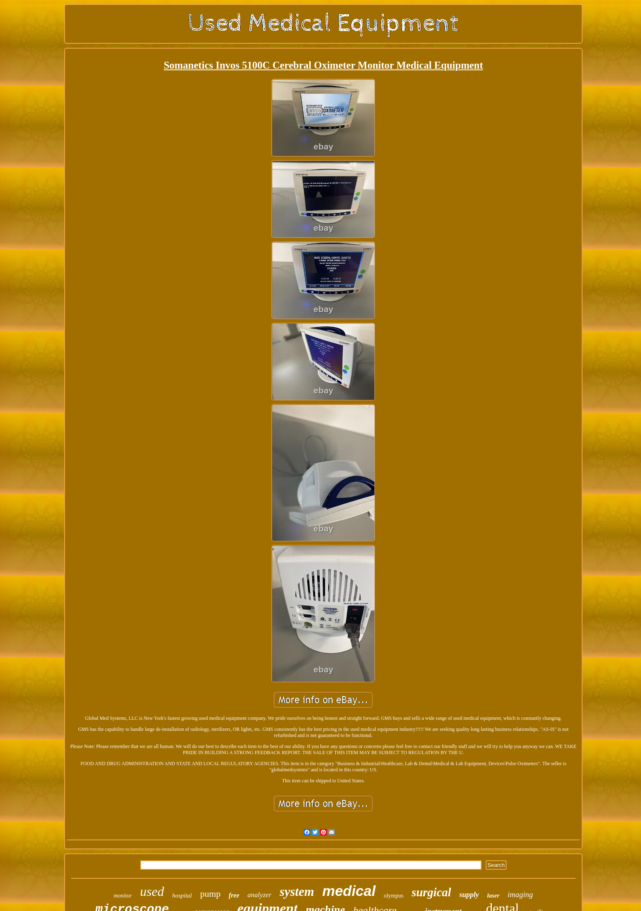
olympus (393, 896)
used (152, 891)
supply (469, 895)
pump (210, 894)
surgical (431, 892)
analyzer (259, 895)
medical (348, 891)
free (234, 895)
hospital (182, 895)
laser (493, 895)
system (297, 891)
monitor (123, 896)
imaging (520, 894)
